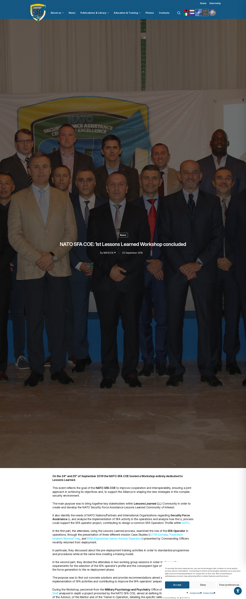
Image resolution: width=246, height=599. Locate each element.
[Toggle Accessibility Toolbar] (238, 591)
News (123, 235)
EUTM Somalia (158, 534)
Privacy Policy (209, 593)
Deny (203, 584)
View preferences (229, 584)
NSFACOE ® (110, 252)
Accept (177, 584)
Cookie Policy (196, 593)
